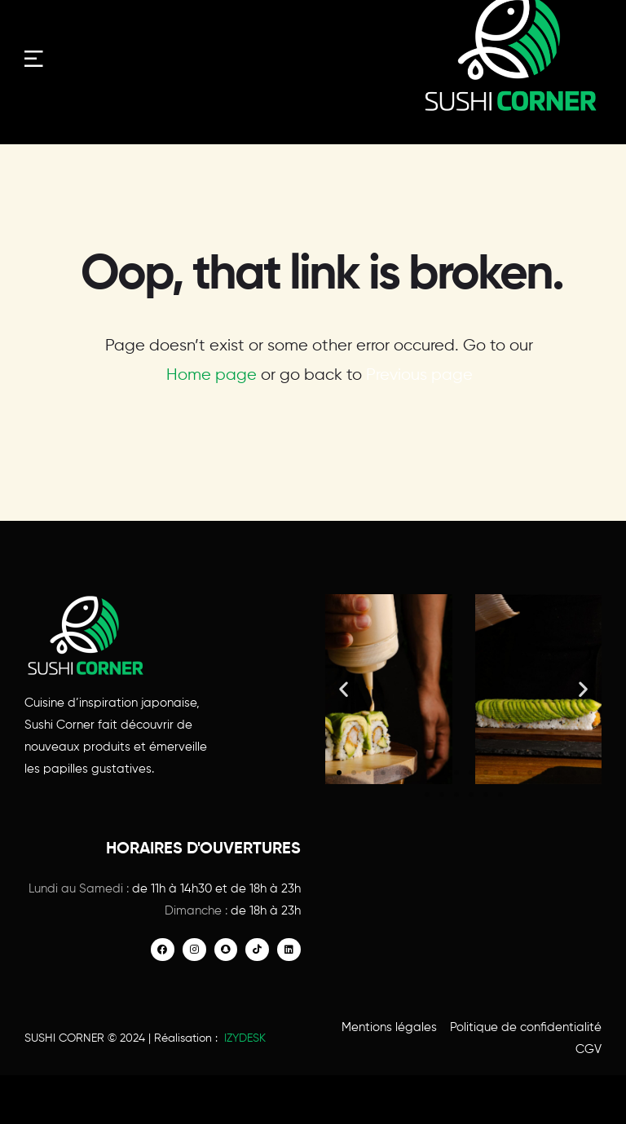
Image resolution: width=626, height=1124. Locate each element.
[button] (343, 689)
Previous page (419, 375)
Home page (211, 375)
